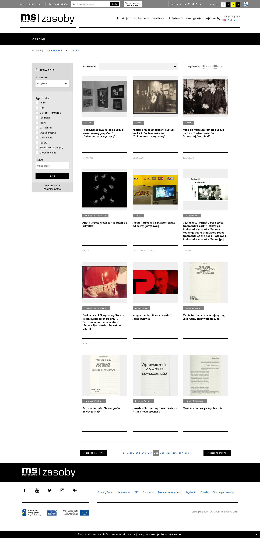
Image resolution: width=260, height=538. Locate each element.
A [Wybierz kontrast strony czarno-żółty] (238, 4)
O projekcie (148, 492)
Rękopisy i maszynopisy (51, 147)
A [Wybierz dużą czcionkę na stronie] (194, 4)
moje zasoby (212, 18)
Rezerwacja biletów (58, 4)
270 (187, 452)
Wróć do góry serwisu (224, 492)
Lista (217, 66)
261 (132, 452)
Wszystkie (52, 83)
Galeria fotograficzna (50, 112)
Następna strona (217, 452)
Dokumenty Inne (48, 152)
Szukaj (115, 4)
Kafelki (207, 66)
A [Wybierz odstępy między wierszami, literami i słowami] (201, 4)
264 (150, 452)
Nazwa (39, 159)
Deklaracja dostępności (169, 492)
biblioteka (174, 18)
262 (138, 452)
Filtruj (52, 175)
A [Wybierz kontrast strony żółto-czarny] (233, 4)
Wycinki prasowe (48, 132)
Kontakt (204, 492)
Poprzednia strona (93, 452)
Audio (43, 102)
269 (181, 452)
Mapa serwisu (123, 492)
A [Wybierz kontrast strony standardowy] (223, 4)
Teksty (43, 122)
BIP (136, 492)
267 (168, 452)
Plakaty (43, 142)
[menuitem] (124, 18)
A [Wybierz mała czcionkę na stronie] (185, 4)
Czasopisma (46, 127)
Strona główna (54, 50)
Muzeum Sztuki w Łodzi (31, 4)
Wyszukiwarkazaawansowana (52, 187)
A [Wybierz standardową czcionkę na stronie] (189, 4)
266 (162, 452)
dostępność (194, 18)
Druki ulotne (46, 137)
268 (175, 452)
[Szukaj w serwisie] (90, 4)
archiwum (140, 18)
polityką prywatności (169, 534)
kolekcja (122, 18)
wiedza (157, 18)
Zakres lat (41, 77)
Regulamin (191, 492)
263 (144, 452)
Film (42, 107)
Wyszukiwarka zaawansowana (132, 4)
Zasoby (75, 50)
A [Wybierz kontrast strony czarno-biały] (228, 4)
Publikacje (45, 117)
